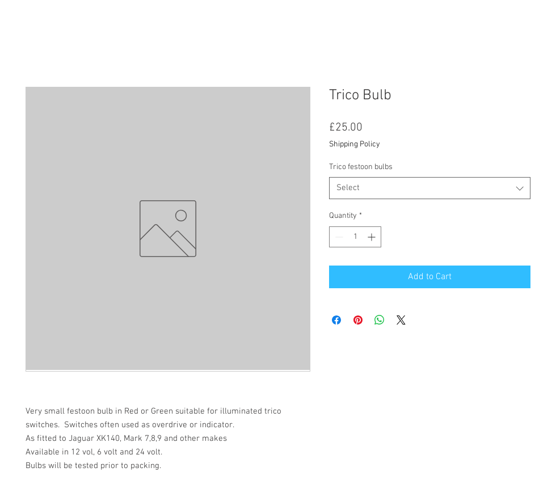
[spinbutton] (355, 237)
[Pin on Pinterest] (358, 320)
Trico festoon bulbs (361, 167)
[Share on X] (401, 320)
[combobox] (429, 188)
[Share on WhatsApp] (379, 320)
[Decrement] (338, 237)
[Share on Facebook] (336, 320)
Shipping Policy (354, 144)
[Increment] (372, 237)
